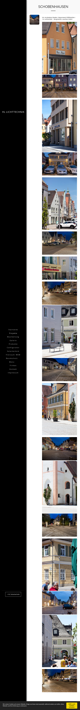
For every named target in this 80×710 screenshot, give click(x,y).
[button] (13, 358)
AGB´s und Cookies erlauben (72, 705)
